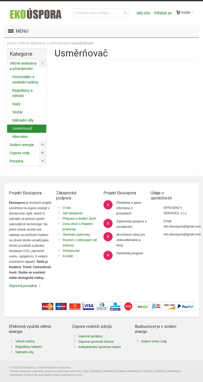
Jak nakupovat (72, 213)
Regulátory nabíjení (28, 347)
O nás (67, 208)
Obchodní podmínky (76, 234)
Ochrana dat (71, 251)
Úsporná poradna (23, 286)
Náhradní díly (24, 352)
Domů (12, 43)
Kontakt (68, 256)
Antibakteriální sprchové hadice (99, 347)
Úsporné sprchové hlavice (96, 341)
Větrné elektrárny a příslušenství (44, 43)
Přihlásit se (163, 13)
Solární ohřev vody (154, 341)
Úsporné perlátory (90, 336)
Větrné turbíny (24, 341)
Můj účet (143, 13)
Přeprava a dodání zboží (79, 218)
